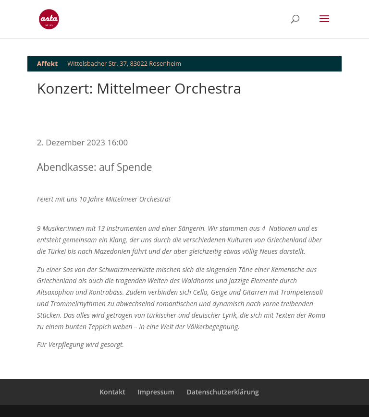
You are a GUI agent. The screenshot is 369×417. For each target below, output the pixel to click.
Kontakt (112, 391)
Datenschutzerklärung (222, 391)
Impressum (155, 391)
